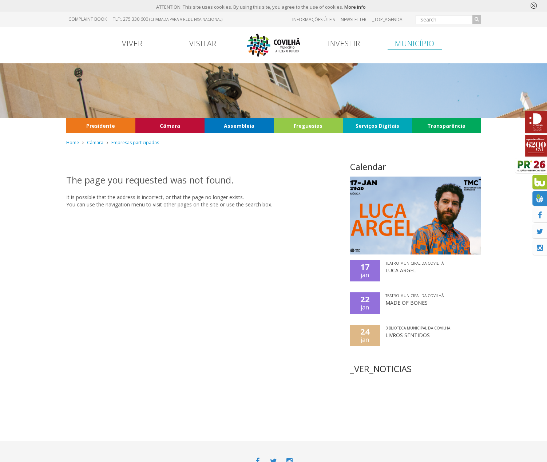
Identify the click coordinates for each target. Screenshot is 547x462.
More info (355, 7)
